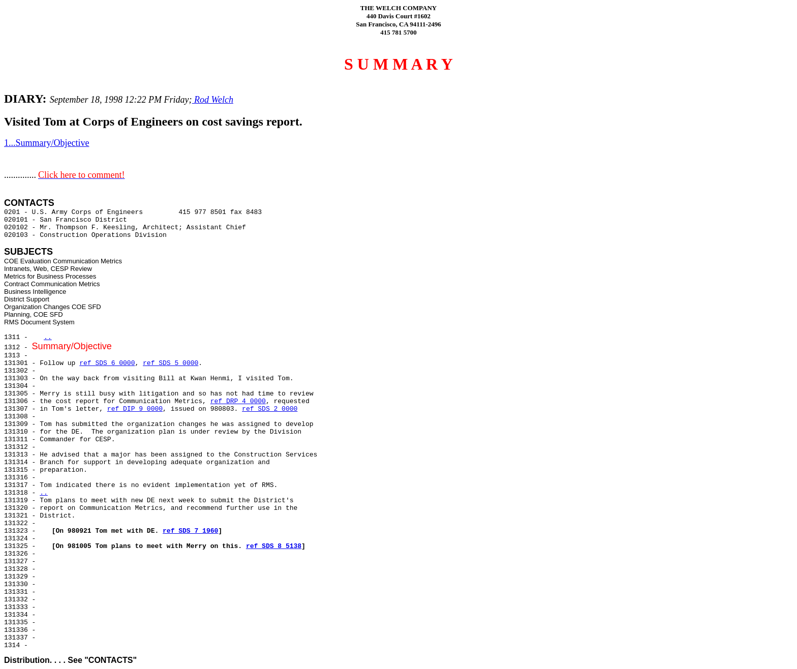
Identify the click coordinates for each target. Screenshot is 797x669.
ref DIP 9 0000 (135, 409)
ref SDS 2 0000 (269, 409)
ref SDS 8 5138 (273, 546)
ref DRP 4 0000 (238, 401)
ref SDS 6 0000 (107, 363)
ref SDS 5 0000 (170, 363)
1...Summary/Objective (46, 143)
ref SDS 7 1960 (190, 531)
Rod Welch (212, 100)
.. (48, 337)
